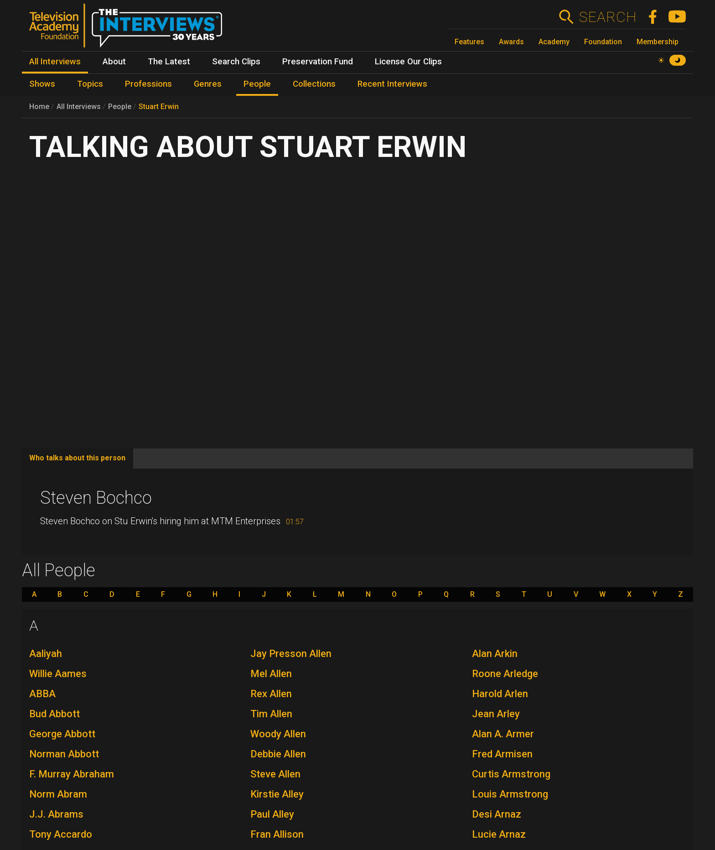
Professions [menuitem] (148, 84)
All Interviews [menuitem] (55, 62)
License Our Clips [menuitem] (408, 62)
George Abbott (62, 734)
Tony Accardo (60, 834)
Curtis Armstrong (511, 774)
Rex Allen (271, 693)
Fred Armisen (502, 754)
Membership (658, 41)
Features (469, 41)
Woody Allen (278, 734)
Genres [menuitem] (208, 84)
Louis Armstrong (510, 794)
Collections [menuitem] (314, 84)
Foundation (603, 41)
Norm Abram (58, 794)
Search (608, 17)
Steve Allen (275, 774)
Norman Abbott (64, 754)
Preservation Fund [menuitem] (317, 62)
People (119, 106)
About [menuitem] (114, 62)
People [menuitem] (257, 84)
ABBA (42, 693)
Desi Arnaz (496, 814)
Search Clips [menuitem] (236, 62)
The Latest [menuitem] (169, 62)
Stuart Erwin (159, 106)
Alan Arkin (495, 653)
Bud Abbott (54, 714)
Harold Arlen (500, 693)
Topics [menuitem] (90, 84)
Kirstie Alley (277, 794)
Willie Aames (58, 673)
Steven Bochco (96, 498)
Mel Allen (271, 673)
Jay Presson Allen (291, 653)
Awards (511, 41)
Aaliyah (45, 653)
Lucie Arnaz (499, 834)
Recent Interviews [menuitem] (392, 84)
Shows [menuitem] (42, 84)
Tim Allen (271, 714)
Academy (554, 41)
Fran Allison (277, 834)
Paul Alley (272, 814)
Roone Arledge (505, 673)
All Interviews (79, 106)
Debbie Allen (278, 754)
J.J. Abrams (56, 814)
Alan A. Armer (503, 734)
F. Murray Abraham (71, 774)
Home (39, 106)
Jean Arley (496, 714)
